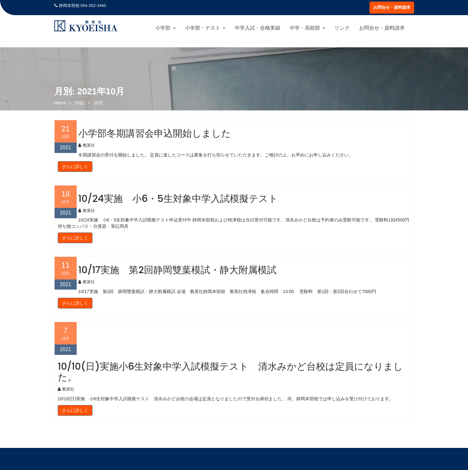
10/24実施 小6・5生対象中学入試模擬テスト (178, 198)
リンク (342, 28)
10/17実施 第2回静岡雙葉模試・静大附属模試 (177, 270)
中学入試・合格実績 (257, 28)
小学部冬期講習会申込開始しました (154, 133)
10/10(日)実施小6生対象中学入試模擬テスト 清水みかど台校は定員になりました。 (230, 372)
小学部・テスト (202, 28)
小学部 (162, 28)
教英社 (86, 145)
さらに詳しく (75, 166)
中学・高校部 (305, 28)
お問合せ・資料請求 (391, 7)
